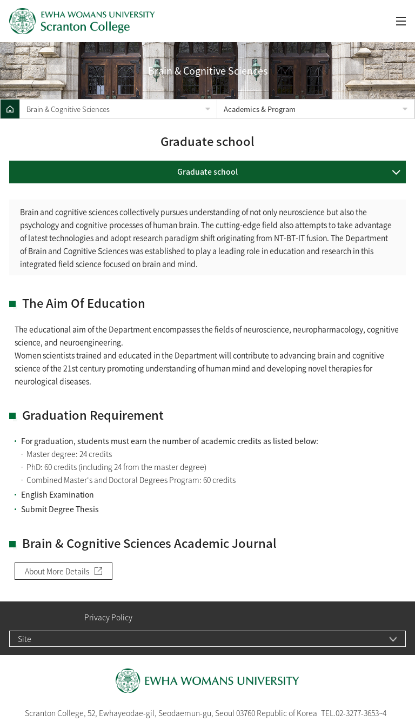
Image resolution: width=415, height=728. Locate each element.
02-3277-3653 (357, 712)
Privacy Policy (108, 617)
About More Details (57, 571)
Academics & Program (260, 109)
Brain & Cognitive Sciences (68, 109)
